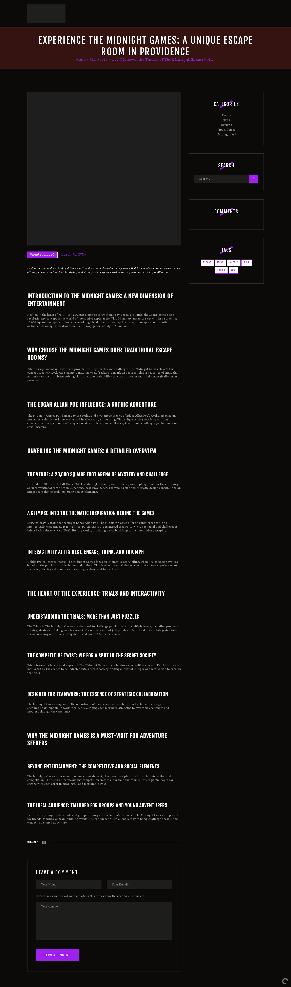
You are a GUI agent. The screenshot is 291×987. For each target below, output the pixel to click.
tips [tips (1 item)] (246, 254)
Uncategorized (42, 246)
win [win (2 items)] (233, 261)
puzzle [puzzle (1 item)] (234, 254)
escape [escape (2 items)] (207, 254)
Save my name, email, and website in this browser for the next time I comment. (92, 887)
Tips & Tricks (226, 121)
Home (80, 51)
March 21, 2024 (73, 246)
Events (226, 106)
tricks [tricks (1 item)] (221, 261)
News (226, 111)
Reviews (226, 116)
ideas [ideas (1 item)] (220, 254)
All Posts (99, 51)
